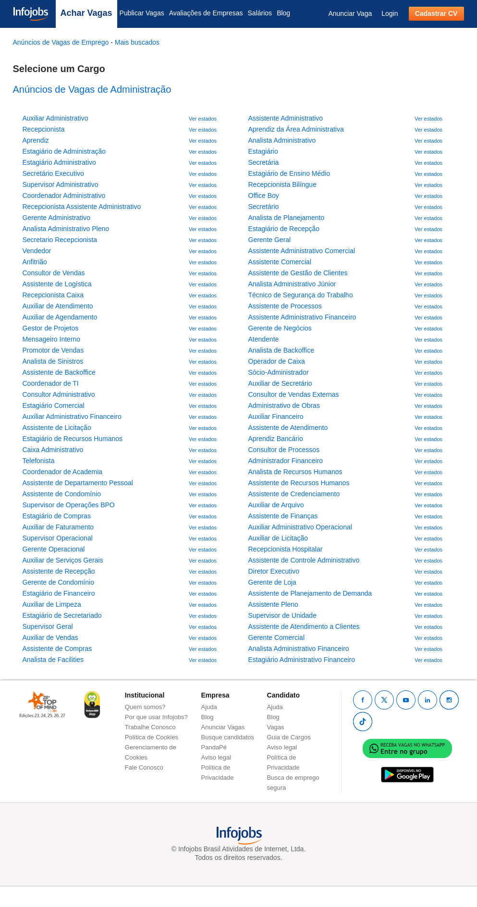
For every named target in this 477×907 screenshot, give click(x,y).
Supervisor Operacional (58, 538)
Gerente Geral (269, 240)
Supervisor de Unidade (282, 615)
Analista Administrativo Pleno (66, 229)
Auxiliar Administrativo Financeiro (72, 416)
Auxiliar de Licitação (278, 538)
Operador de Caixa (276, 361)
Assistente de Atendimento (288, 427)
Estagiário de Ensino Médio (289, 173)
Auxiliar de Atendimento (58, 306)
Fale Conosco (144, 767)
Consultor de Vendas (54, 273)
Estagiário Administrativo (59, 162)
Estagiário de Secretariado (62, 615)
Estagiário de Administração (64, 151)
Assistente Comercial (280, 262)
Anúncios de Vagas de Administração (92, 89)
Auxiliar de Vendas (50, 637)
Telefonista (39, 461)
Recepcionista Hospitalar (285, 549)
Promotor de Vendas (53, 350)
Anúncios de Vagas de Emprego (62, 42)
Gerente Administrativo (57, 217)
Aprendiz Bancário (275, 438)
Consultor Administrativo (59, 394)
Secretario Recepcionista (60, 240)
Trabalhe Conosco (150, 727)
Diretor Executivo (274, 571)
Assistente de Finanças (283, 516)
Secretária (263, 162)
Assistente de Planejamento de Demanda (310, 593)
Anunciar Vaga (350, 13)
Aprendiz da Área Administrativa (296, 129)
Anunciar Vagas (223, 727)
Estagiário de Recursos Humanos (73, 438)
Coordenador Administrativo (64, 195)
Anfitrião (35, 262)
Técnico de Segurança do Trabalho (300, 295)
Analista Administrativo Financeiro (298, 648)
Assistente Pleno (273, 604)
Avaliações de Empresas (206, 13)
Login (389, 13)
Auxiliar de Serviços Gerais (63, 560)
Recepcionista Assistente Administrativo (82, 206)
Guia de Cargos (289, 737)
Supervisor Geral (48, 626)
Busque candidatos (228, 737)
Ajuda (209, 707)
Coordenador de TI (51, 383)
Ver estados (203, 119)
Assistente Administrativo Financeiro (302, 317)
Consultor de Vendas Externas (293, 394)
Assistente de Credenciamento (294, 494)
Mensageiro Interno (52, 339)
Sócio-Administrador (278, 372)
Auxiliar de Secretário (280, 383)
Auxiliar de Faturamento (58, 527)
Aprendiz (36, 140)
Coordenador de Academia (63, 472)
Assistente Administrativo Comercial (301, 251)
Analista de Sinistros (53, 361)
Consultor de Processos (284, 450)
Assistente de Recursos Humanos (299, 483)
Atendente (263, 339)
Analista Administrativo (282, 140)
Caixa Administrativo (53, 450)
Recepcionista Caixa (53, 295)
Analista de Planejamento (286, 217)
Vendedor (37, 251)
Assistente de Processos (285, 306)
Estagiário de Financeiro (59, 593)
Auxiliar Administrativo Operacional (300, 527)
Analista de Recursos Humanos (295, 472)
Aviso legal (216, 757)
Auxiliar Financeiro (276, 416)
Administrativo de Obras (284, 405)
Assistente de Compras (57, 648)
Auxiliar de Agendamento (60, 317)
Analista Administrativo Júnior (292, 284)
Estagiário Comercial (54, 405)
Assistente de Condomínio (62, 494)
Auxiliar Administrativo (55, 118)
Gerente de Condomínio (58, 582)
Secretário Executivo (53, 173)
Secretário (263, 206)
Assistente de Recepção (59, 571)
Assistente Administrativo (285, 118)
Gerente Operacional (54, 549)
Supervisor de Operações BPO (69, 505)
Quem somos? (145, 707)
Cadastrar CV (436, 13)
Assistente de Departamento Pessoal (78, 483)
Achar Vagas (86, 13)
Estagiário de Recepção (284, 229)
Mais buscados (137, 42)
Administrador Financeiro (285, 461)
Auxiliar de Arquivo (276, 505)
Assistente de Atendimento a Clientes (304, 626)
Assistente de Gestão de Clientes (298, 273)
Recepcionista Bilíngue (282, 184)
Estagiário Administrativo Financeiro (301, 659)
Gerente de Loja (272, 582)
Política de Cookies (151, 737)
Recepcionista (44, 129)
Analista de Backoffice (281, 350)
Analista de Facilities (53, 659)
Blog (283, 13)
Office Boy (263, 195)
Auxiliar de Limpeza (52, 604)
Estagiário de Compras (57, 516)
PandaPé (214, 747)
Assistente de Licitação (57, 427)
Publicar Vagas (142, 13)
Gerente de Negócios (280, 328)
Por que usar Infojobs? (156, 717)
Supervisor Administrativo (60, 184)
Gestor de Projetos (51, 328)
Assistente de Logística (57, 284)
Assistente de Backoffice (59, 372)
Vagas (275, 727)
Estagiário (263, 151)
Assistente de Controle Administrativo (304, 560)
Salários (260, 13)
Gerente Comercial (276, 637)
